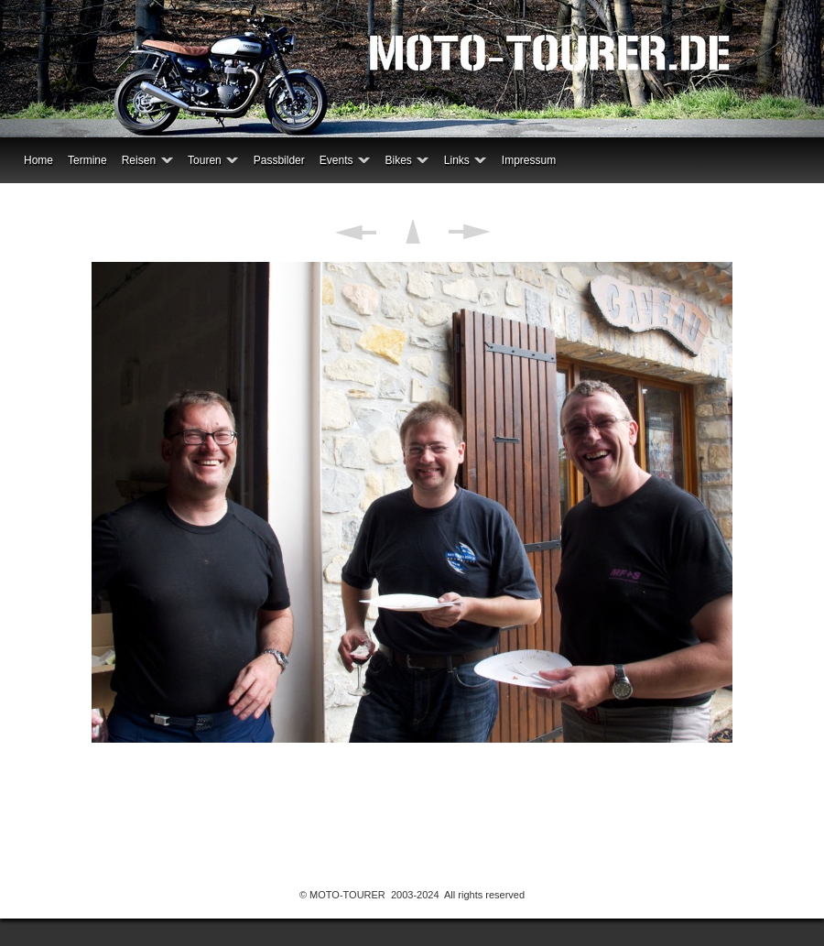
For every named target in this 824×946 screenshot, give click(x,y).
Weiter (469, 232)
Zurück (355, 232)
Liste (412, 232)
